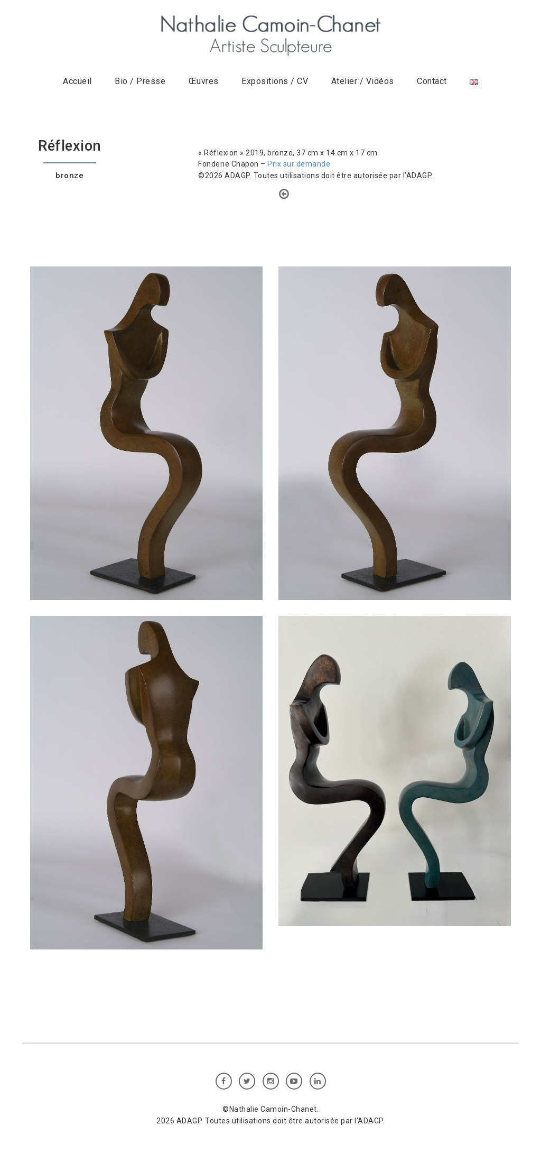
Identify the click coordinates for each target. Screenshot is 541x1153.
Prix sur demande (298, 164)
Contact (432, 81)
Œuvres (204, 81)
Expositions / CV (274, 81)
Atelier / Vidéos (362, 81)
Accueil (77, 81)
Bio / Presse (140, 81)
